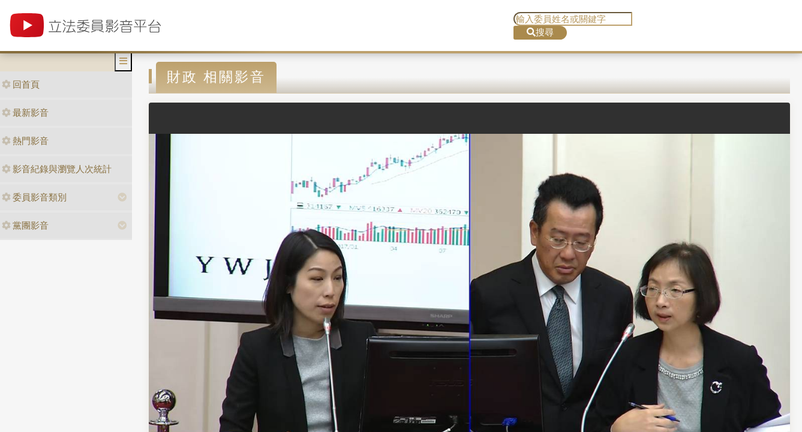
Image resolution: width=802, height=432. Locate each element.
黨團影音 (25, 225)
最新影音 (25, 112)
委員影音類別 (34, 197)
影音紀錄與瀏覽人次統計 (57, 169)
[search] (572, 19)
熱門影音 (25, 141)
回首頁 (21, 84)
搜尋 (540, 32)
